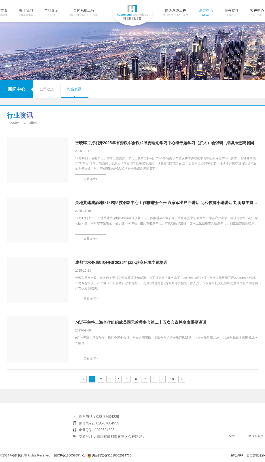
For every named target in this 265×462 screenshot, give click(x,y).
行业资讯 (74, 89)
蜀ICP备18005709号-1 (69, 455)
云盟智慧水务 (255, 455)
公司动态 (47, 89)
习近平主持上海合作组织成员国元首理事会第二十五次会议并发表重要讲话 (140, 322)
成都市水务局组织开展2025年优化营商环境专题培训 (121, 262)
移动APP (237, 455)
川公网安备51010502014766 (111, 455)
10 (172, 379)
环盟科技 (16, 455)
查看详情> (90, 179)
